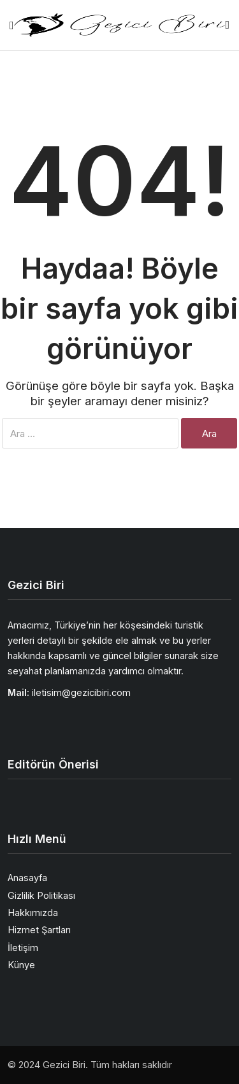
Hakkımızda (33, 912)
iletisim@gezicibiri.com (81, 692)
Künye (21, 964)
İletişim (23, 947)
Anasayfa (27, 877)
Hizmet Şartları (39, 929)
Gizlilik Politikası (41, 895)
